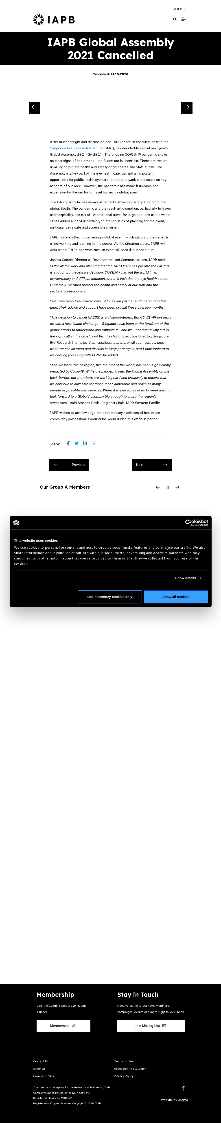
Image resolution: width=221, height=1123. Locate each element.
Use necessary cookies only (109, 597)
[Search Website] (175, 19)
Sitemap (39, 1069)
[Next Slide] (187, 108)
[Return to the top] (184, 1088)
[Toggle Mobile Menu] (183, 19)
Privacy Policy (123, 1076)
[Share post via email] (96, 444)
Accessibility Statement (130, 1069)
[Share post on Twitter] (78, 444)
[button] (180, 9)
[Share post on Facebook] (70, 444)
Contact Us (41, 1061)
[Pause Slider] (167, 487)
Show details (185, 578)
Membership (62, 1026)
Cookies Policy (43, 1076)
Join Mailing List (150, 1026)
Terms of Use (123, 1061)
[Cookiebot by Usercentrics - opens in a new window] (188, 522)
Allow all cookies (176, 597)
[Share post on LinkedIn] (87, 444)
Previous (69, 465)
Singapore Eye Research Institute (76, 148)
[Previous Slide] (34, 108)
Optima (183, 1100)
